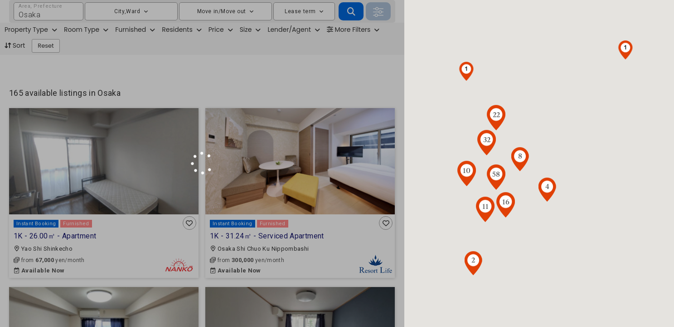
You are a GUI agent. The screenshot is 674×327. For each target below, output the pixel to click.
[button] (466, 71)
